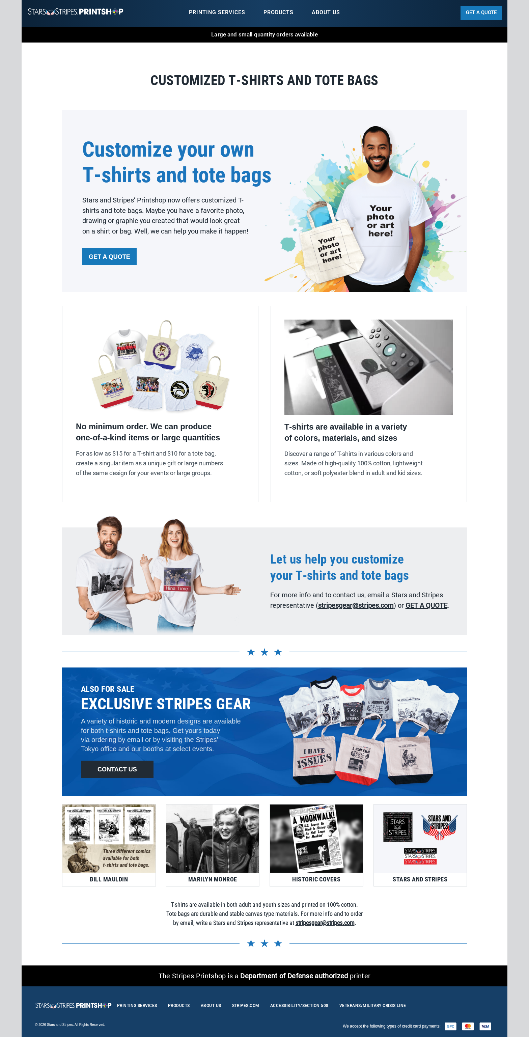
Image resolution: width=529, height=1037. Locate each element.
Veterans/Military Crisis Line (372, 1005)
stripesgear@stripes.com (325, 922)
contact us (117, 769)
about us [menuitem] (326, 12)
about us (211, 1005)
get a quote (481, 12)
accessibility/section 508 (299, 1005)
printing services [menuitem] (217, 12)
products (179, 1005)
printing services (137, 1005)
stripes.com (245, 1005)
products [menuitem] (278, 12)
